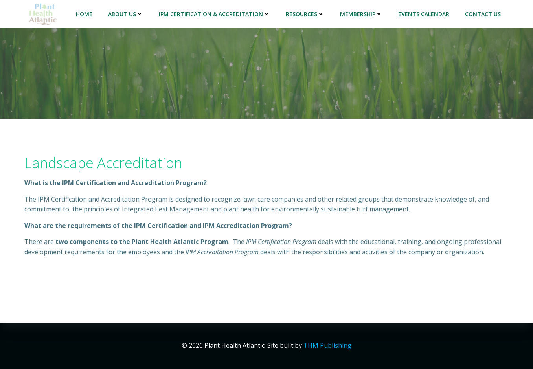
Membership (361, 14)
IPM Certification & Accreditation (214, 14)
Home (84, 14)
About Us (125, 14)
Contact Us (483, 14)
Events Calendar (423, 14)
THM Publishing (327, 345)
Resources (305, 14)
